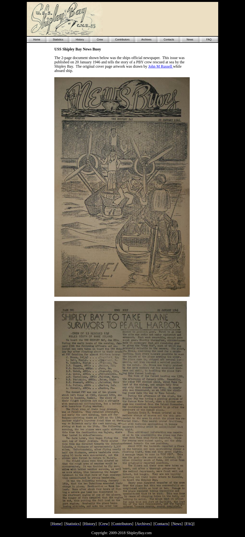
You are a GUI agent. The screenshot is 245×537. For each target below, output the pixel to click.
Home (36, 39)
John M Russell (160, 66)
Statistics (58, 39)
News (190, 39)
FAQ (209, 39)
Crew (100, 39)
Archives (146, 39)
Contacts (169, 39)
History (80, 39)
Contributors (122, 39)
